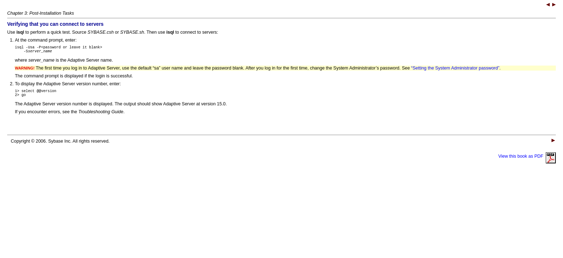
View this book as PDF (527, 160)
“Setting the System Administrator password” (455, 70)
